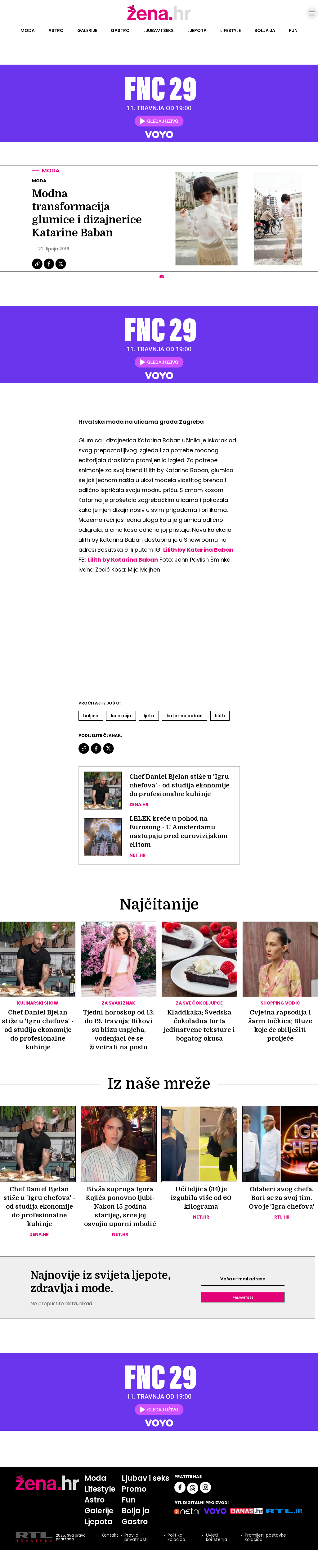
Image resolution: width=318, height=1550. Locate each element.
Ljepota (197, 30)
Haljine (90, 716)
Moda (27, 30)
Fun (293, 30)
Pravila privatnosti (136, 1537)
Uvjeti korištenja (216, 1537)
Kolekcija (121, 716)
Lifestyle (230, 30)
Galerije (87, 30)
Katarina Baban (185, 716)
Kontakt (109, 1535)
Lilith (220, 716)
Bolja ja (264, 30)
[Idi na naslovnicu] (159, 19)
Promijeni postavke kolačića (265, 1537)
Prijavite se (243, 1297)
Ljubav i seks (158, 30)
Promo (134, 1489)
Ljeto (149, 716)
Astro (56, 30)
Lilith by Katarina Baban (198, 550)
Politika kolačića (176, 1537)
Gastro (120, 30)
